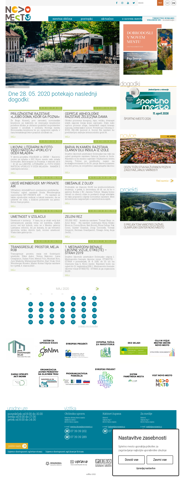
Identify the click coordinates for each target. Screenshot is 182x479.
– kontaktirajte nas (160, 19)
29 (73, 322)
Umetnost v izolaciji (28, 217)
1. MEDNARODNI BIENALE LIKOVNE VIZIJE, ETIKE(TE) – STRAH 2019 (86, 250)
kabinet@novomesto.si (116, 426)
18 (30, 316)
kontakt (167, 2)
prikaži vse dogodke (88, 326)
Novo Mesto (25, 13)
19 (41, 316)
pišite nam (17, 446)
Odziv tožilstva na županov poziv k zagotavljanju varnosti (147, 168)
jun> (97, 289)
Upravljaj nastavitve (145, 468)
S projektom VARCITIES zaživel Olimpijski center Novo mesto (144, 226)
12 (41, 310)
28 (62, 322)
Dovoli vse (131, 459)
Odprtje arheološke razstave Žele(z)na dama (86, 115)
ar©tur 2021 (91, 474)
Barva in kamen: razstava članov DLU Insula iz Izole (87, 148)
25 (30, 322)
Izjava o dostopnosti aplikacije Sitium (65, 451)
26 (41, 322)
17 (94, 310)
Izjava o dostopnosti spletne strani (25, 451)
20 (52, 316)
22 (73, 316)
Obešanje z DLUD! (79, 183)
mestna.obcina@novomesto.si (81, 426)
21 (62, 316)
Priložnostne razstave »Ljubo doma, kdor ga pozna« (35, 115)
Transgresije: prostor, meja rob (35, 248)
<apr (28, 289)
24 (94, 316)
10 (94, 304)
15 (73, 310)
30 (83, 322)
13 (52, 310)
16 (83, 310)
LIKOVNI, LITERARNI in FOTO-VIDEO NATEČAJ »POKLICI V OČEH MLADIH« (32, 150)
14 (62, 310)
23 (83, 316)
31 (94, 322)
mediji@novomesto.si (154, 426)
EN (173, 3)
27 (52, 322)
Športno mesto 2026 (137, 118)
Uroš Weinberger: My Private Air (35, 184)
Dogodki (11, 86)
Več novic (162, 180)
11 (30, 310)
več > (13, 136)
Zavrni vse (160, 459)
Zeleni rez (73, 217)
